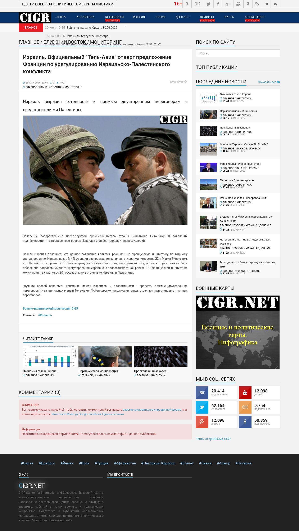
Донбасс (183, 17)
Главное (31, 87)
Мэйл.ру (72, 414)
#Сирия (27, 463)
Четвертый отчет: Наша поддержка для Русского (245, 241)
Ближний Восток (51, 87)
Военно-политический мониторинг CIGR (50, 308)
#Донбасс (47, 463)
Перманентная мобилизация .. (99, 371)
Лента (61, 17)
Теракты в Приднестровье (237, 180)
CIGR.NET (32, 485)
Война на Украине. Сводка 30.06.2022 (92, 27)
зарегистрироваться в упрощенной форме (152, 409)
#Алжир (223, 463)
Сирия (160, 17)
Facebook (95, 414)
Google (83, 414)
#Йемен (67, 463)
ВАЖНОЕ (241, 148)
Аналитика (85, 17)
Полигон (207, 18)
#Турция (102, 463)
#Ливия (205, 463)
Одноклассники (113, 414)
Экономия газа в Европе (235, 94)
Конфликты (114, 18)
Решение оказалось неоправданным (243, 197)
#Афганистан (125, 463)
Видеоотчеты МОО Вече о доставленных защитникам (246, 218)
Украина (251, 225)
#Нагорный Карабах (158, 463)
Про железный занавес (235, 127)
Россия (139, 17)
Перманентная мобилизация (238, 111)
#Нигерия (243, 463)
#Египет (187, 463)
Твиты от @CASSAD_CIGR (213, 439)
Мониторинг (255, 18)
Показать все (269, 82)
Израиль (46, 315)
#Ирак (84, 463)
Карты (229, 17)
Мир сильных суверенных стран (88, 36)
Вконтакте (59, 414)
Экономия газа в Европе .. (41, 371)
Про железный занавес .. (151, 371)
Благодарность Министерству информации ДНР (247, 264)
